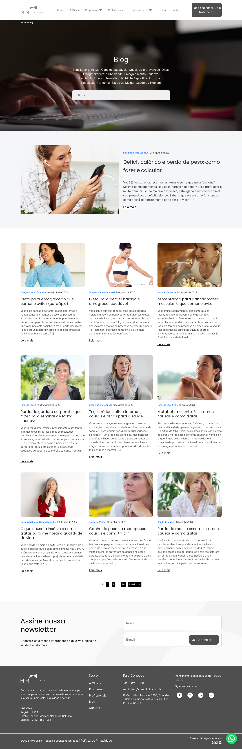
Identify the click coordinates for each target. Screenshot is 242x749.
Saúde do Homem (148, 82)
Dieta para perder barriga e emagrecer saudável (114, 301)
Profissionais (115, 10)
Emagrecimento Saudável (141, 74)
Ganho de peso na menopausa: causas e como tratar (118, 531)
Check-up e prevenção (144, 69)
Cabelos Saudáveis (114, 69)
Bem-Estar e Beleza (86, 69)
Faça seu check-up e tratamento (207, 10)
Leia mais (129, 207)
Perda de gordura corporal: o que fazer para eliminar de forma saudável (51, 416)
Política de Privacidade (96, 740)
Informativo (111, 78)
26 (123, 584)
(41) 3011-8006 (133, 683)
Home (60, 10)
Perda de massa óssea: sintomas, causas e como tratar (188, 531)
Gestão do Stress (90, 78)
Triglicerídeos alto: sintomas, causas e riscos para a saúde (116, 414)
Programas (91, 10)
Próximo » (135, 584)
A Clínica (75, 10)
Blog (163, 10)
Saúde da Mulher (123, 82)
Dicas (165, 69)
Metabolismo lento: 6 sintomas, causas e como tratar (185, 414)
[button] (231, 738)
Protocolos (156, 78)
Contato (176, 10)
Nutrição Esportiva (134, 78)
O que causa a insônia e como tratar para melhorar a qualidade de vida (51, 533)
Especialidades (139, 10)
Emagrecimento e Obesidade (103, 74)
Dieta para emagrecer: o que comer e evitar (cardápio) (47, 301)
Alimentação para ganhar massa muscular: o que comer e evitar (188, 301)
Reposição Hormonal (95, 82)
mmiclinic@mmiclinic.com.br (142, 689)
